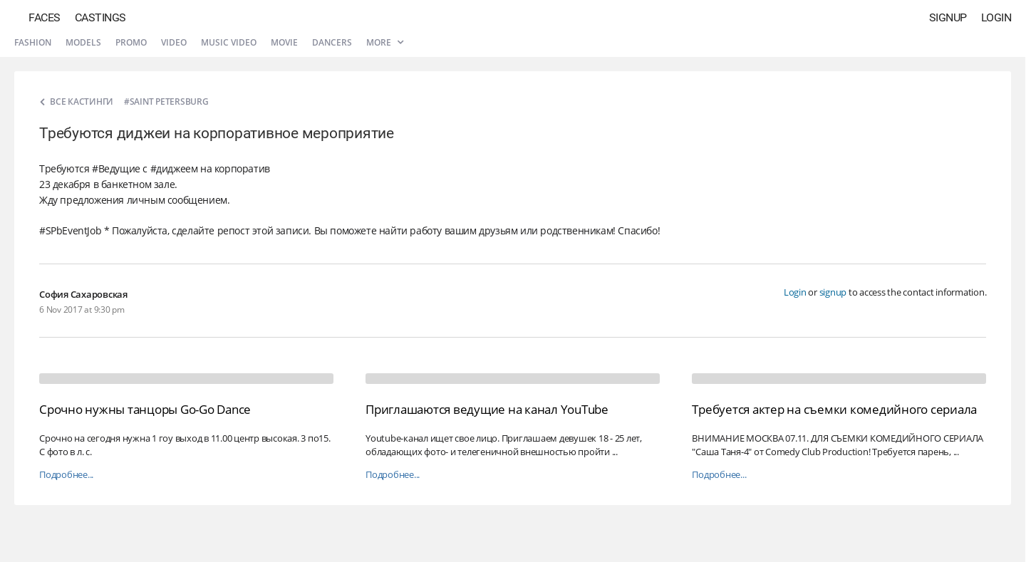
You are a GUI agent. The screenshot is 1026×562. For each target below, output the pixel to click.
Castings (100, 17)
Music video (228, 42)
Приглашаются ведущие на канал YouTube (487, 409)
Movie (284, 42)
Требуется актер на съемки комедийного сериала (834, 409)
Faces (44, 17)
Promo (131, 42)
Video (174, 42)
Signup (948, 17)
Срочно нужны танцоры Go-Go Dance (145, 409)
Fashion (32, 42)
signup (833, 292)
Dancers (332, 42)
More (384, 42)
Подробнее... (66, 474)
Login (996, 17)
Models (83, 42)
